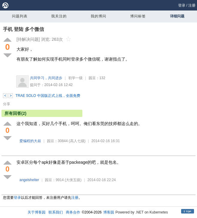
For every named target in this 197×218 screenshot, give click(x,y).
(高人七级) (77, 141)
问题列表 (20, 16)
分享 (6, 104)
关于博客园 (37, 212)
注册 (192, 5)
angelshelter (29, 180)
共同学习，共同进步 (46, 78)
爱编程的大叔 (30, 141)
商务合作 (73, 212)
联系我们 (56, 212)
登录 (181, 5)
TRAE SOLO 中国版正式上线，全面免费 (48, 96)
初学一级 (75, 78)
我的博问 (98, 16)
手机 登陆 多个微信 (23, 29)
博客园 (108, 212)
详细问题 (177, 16)
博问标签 (138, 16)
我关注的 (59, 16)
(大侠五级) (73, 180)
